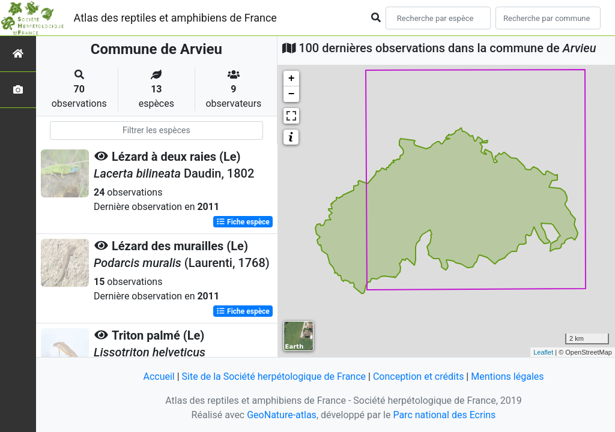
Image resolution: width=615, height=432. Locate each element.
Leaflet (543, 352)
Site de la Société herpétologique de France (274, 376)
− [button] (291, 94)
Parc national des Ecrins (444, 415)
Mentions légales (507, 376)
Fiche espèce (243, 222)
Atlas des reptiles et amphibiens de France (175, 17)
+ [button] (291, 78)
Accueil (158, 376)
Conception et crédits (418, 376)
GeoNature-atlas (282, 415)
